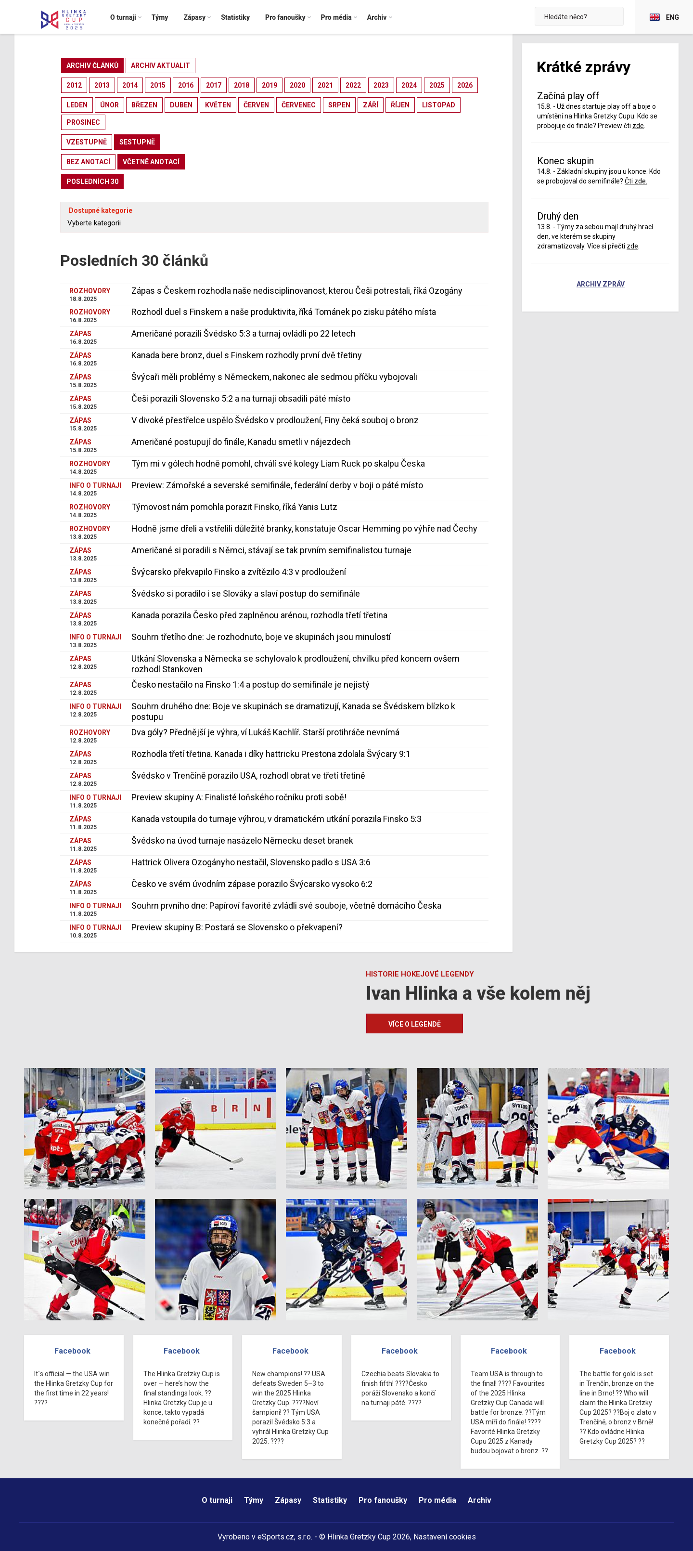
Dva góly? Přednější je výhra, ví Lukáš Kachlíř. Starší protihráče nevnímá (265, 732)
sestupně (137, 142)
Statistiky (330, 1500)
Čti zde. (636, 181)
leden (77, 105)
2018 (241, 85)
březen (144, 105)
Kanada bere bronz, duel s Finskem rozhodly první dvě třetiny (246, 355)
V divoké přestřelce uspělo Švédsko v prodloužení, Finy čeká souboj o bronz (275, 420)
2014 (130, 85)
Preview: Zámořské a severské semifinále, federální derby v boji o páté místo (277, 485)
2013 (102, 85)
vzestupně (86, 142)
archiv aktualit (160, 65)
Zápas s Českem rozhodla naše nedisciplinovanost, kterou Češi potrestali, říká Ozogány (296, 291)
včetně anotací (151, 162)
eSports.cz (275, 1536)
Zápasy (288, 1500)
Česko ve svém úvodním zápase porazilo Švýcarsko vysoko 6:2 (251, 884)
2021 (325, 85)
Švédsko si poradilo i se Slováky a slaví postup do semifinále (245, 593)
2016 (185, 85)
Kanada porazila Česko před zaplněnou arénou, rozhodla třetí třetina (259, 615)
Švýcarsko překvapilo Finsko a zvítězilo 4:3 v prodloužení (238, 572)
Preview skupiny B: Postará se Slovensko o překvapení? (237, 927)
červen (256, 105)
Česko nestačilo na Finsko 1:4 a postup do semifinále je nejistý (250, 684)
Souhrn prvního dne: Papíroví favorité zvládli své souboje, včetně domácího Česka (286, 905)
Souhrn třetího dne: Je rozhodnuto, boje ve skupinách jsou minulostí (261, 637)
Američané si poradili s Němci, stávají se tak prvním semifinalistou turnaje (271, 550)
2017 (213, 85)
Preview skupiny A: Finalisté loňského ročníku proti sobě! (238, 797)
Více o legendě (414, 1024)
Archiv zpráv (601, 284)
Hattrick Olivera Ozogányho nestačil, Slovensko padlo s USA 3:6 (251, 862)
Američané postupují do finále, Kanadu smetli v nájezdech (241, 442)
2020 (297, 85)
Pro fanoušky (383, 1500)
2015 (158, 85)
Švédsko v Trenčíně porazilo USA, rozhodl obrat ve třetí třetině (248, 775)
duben (181, 105)
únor (109, 105)
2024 (409, 85)
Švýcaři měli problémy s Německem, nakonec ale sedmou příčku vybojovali (274, 377)
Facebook (72, 1350)
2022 (353, 85)
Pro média (437, 1500)
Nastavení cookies (444, 1536)
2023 (381, 85)
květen (218, 105)
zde (638, 126)
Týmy (253, 1500)
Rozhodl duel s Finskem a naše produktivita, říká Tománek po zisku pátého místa (283, 312)
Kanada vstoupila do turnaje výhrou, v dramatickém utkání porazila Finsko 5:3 (276, 819)
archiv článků (92, 65)
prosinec (83, 122)
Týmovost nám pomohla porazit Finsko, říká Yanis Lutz (234, 507)
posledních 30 (92, 181)
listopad (438, 105)
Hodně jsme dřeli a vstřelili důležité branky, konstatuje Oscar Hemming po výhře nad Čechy (304, 528)
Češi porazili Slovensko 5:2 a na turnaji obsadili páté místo (240, 398)
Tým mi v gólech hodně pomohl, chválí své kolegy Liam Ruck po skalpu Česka (278, 463)
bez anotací (88, 162)
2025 (437, 85)
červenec (299, 105)
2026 (465, 85)
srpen (339, 105)
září (370, 105)
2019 (269, 85)
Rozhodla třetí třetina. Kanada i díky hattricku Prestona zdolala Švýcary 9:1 (271, 754)
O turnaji (217, 1500)
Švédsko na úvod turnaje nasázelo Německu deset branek (242, 840)
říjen (400, 105)
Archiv (479, 1500)
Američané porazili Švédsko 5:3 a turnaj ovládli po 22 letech (243, 333)
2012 (74, 85)
